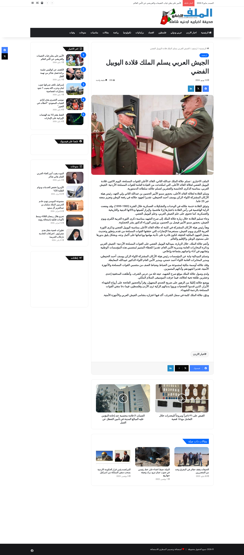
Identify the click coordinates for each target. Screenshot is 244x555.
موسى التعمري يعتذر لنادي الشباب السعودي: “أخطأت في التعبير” (50, 103)
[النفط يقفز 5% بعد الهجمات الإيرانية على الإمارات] (74, 119)
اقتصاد (151, 32)
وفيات (72, 32)
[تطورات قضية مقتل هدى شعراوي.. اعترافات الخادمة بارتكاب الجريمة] (74, 234)
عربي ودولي (176, 32)
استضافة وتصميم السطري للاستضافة (166, 549)
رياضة (116, 32)
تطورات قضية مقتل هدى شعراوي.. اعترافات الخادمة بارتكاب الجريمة (51, 233)
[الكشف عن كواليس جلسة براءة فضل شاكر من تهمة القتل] (74, 74)
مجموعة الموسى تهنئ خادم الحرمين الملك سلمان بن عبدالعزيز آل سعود (51, 204)
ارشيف (194, 48)
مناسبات (94, 32)
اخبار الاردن (191, 32)
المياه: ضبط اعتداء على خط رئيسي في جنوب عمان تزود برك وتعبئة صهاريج (154, 472)
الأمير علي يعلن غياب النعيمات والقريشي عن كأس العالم (157, 3)
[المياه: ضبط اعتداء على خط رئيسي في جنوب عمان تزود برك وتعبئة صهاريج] (152, 456)
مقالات (106, 32)
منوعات (82, 32)
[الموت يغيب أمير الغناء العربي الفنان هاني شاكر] (74, 178)
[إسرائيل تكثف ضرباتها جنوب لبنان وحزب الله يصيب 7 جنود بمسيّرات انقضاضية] (74, 89)
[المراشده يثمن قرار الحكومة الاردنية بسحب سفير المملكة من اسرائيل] (113, 456)
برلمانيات (139, 32)
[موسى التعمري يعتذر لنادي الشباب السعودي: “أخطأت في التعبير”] (74, 104)
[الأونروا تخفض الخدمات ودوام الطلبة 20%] (74, 192)
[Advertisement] (91, 17)
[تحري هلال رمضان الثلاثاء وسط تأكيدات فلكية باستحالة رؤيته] (74, 221)
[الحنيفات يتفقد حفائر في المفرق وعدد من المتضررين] (191, 456)
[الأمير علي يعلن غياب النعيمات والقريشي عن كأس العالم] (74, 60)
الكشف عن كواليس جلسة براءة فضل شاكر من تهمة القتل (52, 73)
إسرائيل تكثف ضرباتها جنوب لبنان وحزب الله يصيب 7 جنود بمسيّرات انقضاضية (50, 88)
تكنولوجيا (127, 32)
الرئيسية (206, 32)
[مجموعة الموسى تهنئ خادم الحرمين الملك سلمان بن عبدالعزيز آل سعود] (74, 205)
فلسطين (162, 32)
